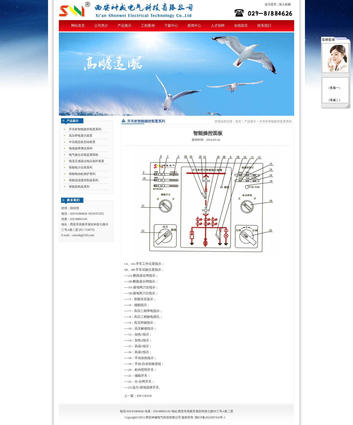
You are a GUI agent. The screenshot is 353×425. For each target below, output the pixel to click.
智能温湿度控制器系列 (83, 180)
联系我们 (264, 25)
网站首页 (78, 25)
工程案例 (148, 25)
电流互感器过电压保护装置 (86, 161)
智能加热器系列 (79, 186)
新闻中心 (194, 25)
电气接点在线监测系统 (83, 154)
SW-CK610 (144, 396)
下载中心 (171, 25)
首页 (238, 121)
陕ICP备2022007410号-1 (210, 417)
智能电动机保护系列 (82, 174)
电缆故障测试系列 (80, 148)
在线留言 (241, 25)
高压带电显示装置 (80, 135)
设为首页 (271, 4)
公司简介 (101, 25)
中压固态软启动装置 (82, 142)
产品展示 (124, 25)
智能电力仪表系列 (80, 167)
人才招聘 (218, 25)
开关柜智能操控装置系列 (85, 129)
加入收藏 (285, 4)
